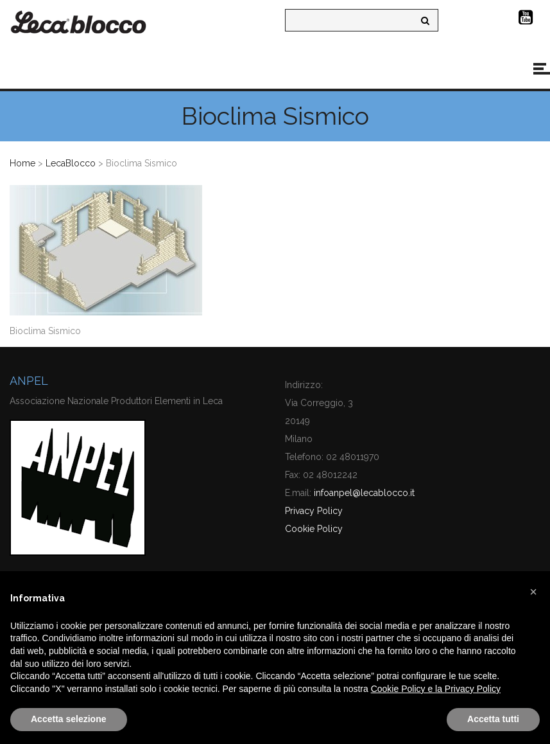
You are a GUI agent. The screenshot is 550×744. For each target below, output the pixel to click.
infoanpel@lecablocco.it (364, 493)
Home (22, 163)
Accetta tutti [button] (493, 719)
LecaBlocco (71, 163)
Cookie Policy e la (408, 689)
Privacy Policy (314, 511)
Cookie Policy (314, 529)
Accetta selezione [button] (69, 719)
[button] (533, 591)
